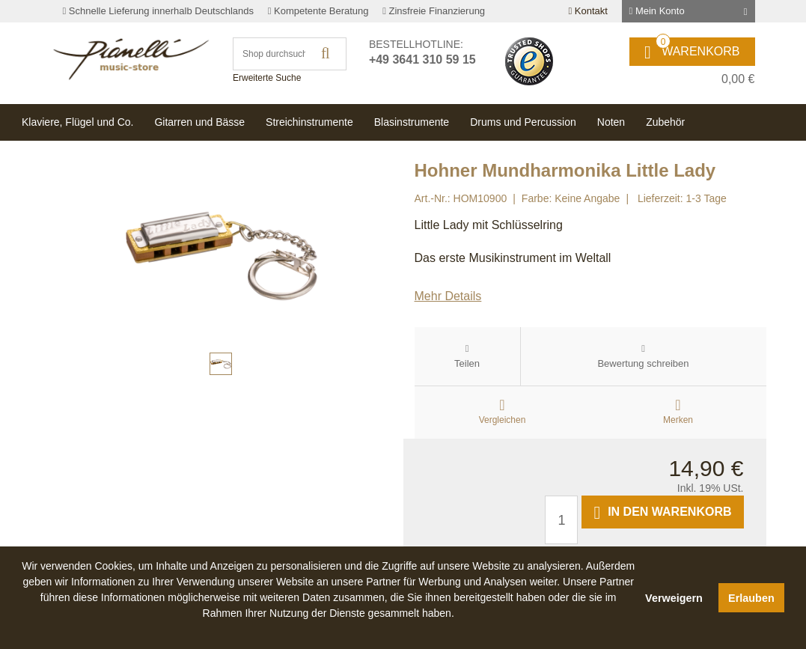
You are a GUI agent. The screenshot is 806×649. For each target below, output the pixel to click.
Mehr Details (448, 296)
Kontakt (587, 10)
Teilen (467, 363)
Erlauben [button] (751, 598)
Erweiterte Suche (267, 78)
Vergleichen (502, 420)
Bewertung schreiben (643, 363)
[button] (328, 630)
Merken (678, 420)
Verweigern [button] (674, 598)
